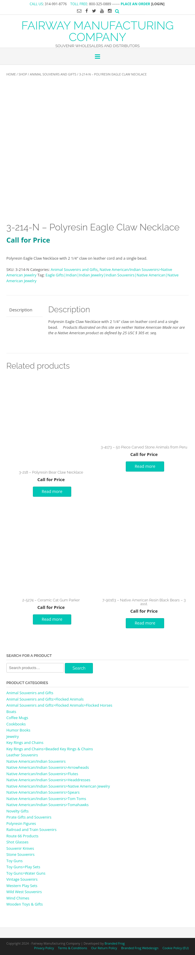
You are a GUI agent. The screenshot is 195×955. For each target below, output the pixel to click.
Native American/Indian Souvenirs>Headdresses (48, 779)
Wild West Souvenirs (24, 891)
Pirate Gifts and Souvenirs (28, 817)
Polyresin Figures (21, 823)
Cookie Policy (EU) (175, 948)
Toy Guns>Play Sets (23, 866)
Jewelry (12, 736)
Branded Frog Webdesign (139, 948)
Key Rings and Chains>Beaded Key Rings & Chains (49, 748)
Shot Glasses (17, 842)
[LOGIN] (158, 3)
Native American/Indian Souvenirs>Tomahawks (47, 804)
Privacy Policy (44, 948)
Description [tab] (20, 310)
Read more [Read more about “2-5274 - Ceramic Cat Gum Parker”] (52, 619)
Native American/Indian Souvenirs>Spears (43, 792)
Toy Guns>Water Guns (25, 873)
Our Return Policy (104, 948)
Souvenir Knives (20, 848)
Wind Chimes (17, 898)
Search (78, 668)
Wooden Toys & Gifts (24, 904)
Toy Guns (14, 860)
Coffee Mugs (17, 717)
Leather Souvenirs (22, 755)
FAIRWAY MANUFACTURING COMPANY (97, 31)
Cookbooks (16, 724)
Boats (11, 711)
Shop (22, 74)
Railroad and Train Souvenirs (31, 829)
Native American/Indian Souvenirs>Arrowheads (47, 767)
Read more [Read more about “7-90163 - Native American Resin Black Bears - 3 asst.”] (145, 623)
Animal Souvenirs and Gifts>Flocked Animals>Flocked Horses (59, 705)
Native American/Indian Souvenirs (35, 761)
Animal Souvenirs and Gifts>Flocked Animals (45, 699)
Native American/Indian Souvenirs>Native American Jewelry (58, 786)
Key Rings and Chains (24, 742)
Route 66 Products (22, 835)
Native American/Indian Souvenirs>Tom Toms (46, 798)
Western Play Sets (22, 885)
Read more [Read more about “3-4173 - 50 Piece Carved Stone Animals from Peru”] (145, 466)
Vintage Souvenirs (22, 879)
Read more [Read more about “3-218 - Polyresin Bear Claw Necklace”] (52, 491)
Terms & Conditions (72, 948)
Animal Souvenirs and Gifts (53, 74)
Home (11, 74)
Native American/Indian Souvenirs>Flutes (42, 773)
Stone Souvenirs (20, 854)
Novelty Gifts (17, 811)
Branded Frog (115, 943)
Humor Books (18, 730)
